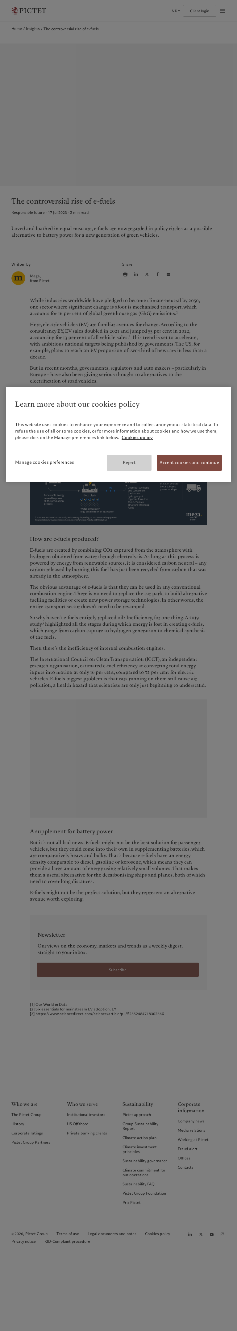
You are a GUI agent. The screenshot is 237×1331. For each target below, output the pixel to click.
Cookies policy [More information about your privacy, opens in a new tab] (137, 437)
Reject (129, 462)
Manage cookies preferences (44, 462)
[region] (118, 434)
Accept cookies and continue (189, 462)
